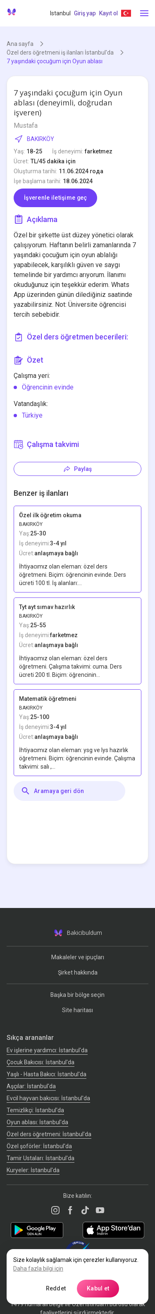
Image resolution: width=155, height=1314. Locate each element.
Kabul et (98, 1288)
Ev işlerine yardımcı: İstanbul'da (47, 1050)
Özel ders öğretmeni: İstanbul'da (49, 1134)
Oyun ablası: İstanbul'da (37, 1122)
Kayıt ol (108, 13)
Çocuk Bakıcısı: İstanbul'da (40, 1062)
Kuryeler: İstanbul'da (33, 1170)
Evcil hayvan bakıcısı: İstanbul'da (48, 1098)
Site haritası (77, 1010)
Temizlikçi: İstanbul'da (35, 1110)
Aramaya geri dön (52, 791)
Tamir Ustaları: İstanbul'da (40, 1158)
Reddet (56, 1288)
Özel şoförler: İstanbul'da (39, 1146)
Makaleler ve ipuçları (77, 957)
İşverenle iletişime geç (55, 197)
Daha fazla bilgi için (38, 1268)
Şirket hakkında (78, 972)
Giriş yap (85, 13)
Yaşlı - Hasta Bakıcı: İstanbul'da (46, 1074)
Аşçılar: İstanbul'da (31, 1086)
